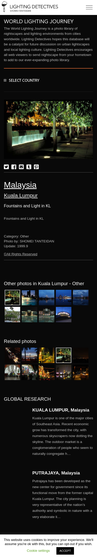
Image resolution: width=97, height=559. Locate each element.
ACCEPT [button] (65, 550)
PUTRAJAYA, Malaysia (56, 472)
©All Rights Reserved (20, 254)
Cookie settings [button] (38, 551)
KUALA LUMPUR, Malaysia (60, 410)
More (62, 436)
